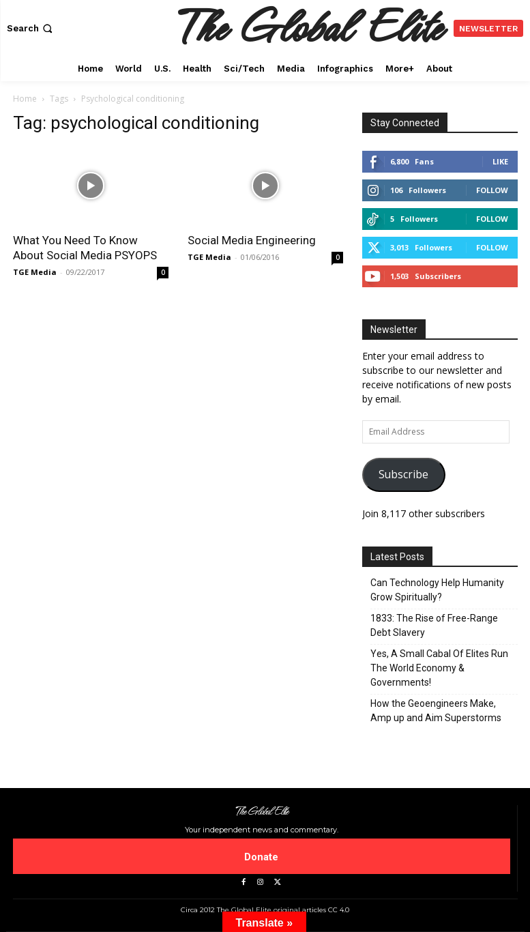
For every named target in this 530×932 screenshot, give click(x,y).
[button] (31, 28)
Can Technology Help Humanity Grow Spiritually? (437, 589)
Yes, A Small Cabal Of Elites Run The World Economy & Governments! (439, 668)
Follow (492, 190)
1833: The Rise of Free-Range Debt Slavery (434, 625)
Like (500, 161)
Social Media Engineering (252, 240)
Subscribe (403, 474)
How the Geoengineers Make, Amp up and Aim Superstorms (435, 710)
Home (25, 98)
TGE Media (35, 272)
